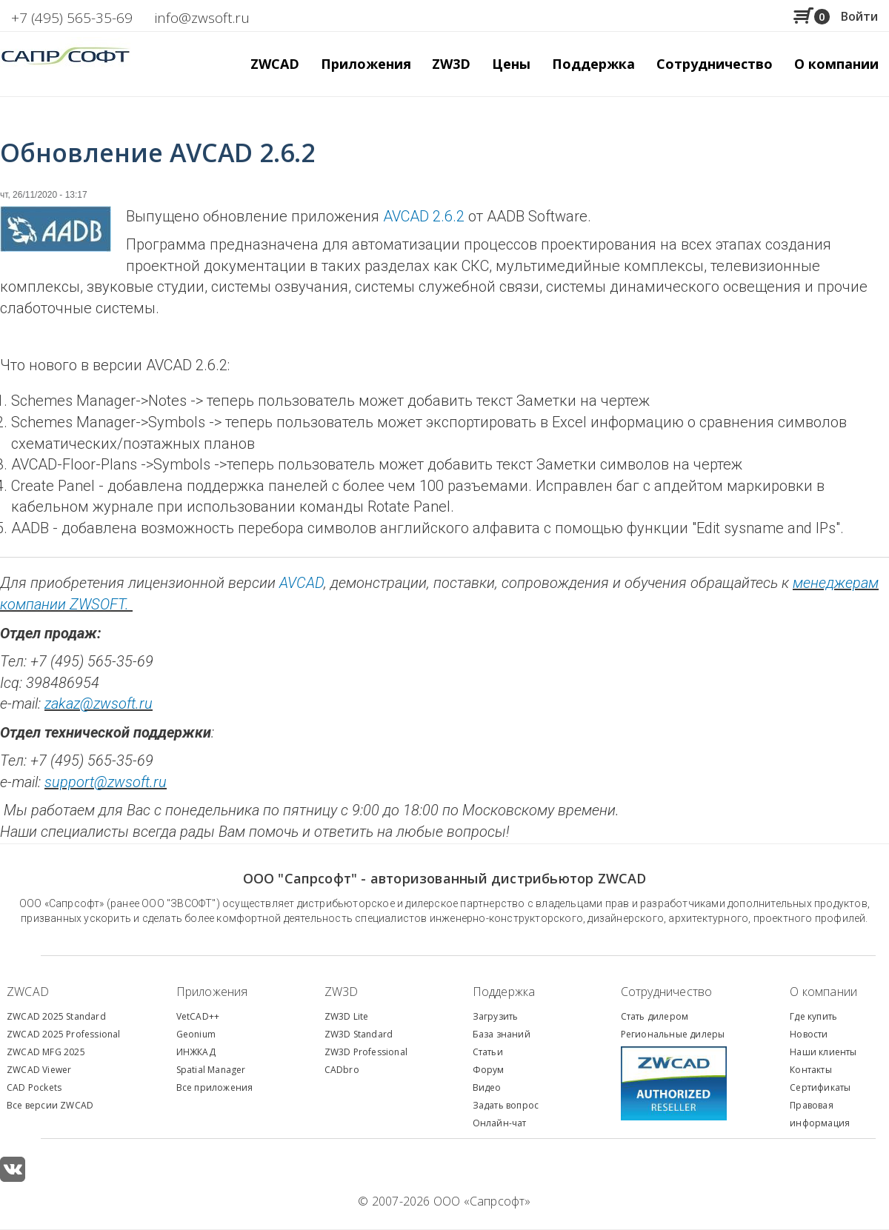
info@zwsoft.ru (202, 17)
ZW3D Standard (358, 1034)
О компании (823, 991)
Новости (809, 1034)
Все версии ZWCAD (50, 1105)
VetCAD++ (198, 1016)
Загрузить (496, 1016)
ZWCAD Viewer (39, 1069)
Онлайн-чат (500, 1123)
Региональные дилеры (673, 1034)
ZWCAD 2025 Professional (64, 1034)
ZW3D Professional (365, 1052)
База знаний (501, 1034)
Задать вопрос (506, 1105)
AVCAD (301, 583)
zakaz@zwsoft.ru (98, 703)
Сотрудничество (714, 64)
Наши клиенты (823, 1052)
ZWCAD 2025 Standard (56, 1016)
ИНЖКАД (196, 1052)
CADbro (341, 1069)
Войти (859, 16)
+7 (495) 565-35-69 (72, 17)
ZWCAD (28, 991)
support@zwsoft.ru (105, 782)
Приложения (212, 991)
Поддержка (504, 991)
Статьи (488, 1052)
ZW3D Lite (346, 1016)
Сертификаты (820, 1087)
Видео (487, 1087)
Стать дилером (655, 1016)
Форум (489, 1069)
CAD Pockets (34, 1087)
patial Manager (213, 1069)
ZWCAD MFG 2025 (46, 1052)
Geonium (196, 1034)
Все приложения (214, 1087)
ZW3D (341, 991)
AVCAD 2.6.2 (424, 216)
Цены (511, 64)
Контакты (811, 1069)
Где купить (813, 1016)
